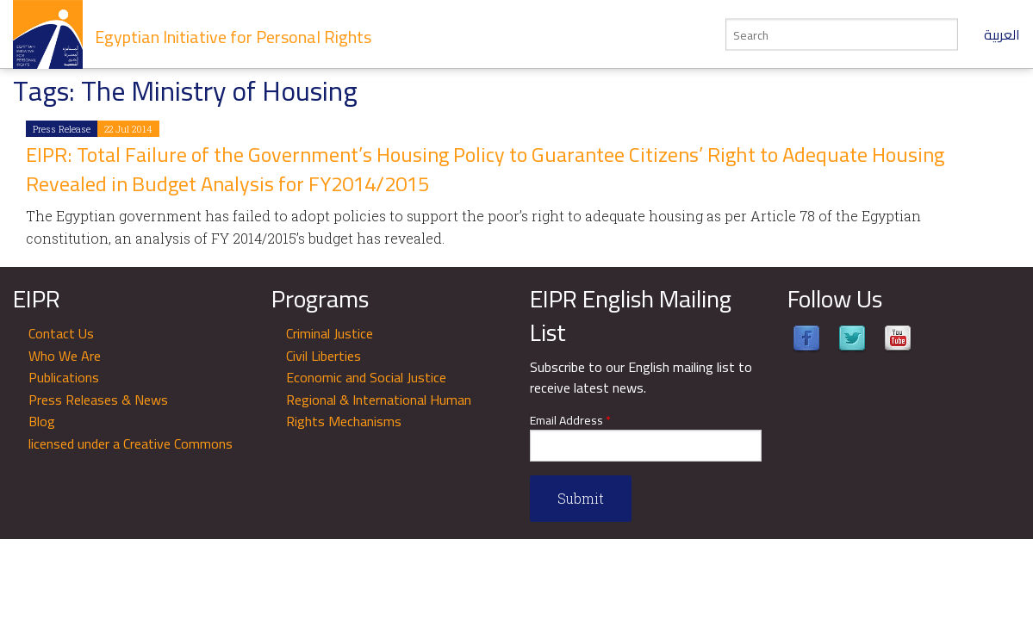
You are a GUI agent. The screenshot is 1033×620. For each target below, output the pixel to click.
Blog (41, 421)
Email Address (570, 421)
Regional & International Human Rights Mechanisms (378, 411)
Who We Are (64, 356)
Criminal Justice (329, 333)
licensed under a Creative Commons (130, 443)
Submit (580, 498)
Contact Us (61, 333)
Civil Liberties (323, 356)
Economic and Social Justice (366, 377)
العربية (1002, 34)
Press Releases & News (98, 399)
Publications (63, 377)
